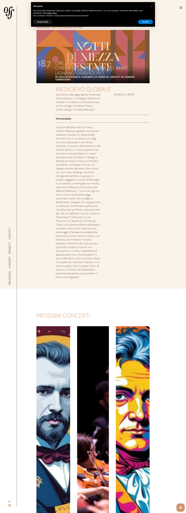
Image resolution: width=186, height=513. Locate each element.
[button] (152, 6)
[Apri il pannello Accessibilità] (180, 507)
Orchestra (9, 276)
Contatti (9, 235)
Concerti (9, 262)
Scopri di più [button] (42, 22)
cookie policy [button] (52, 13)
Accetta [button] (145, 22)
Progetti (9, 249)
